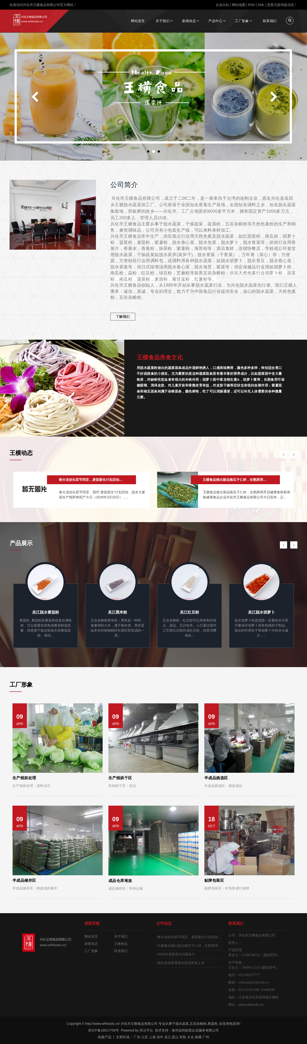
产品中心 (215, 21)
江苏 (144, 1037)
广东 (137, 1037)
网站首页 (138, 21)
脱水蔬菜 (182, 1024)
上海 (152, 1037)
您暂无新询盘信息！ (282, 5)
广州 (205, 1037)
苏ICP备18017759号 (103, 1030)
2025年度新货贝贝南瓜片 (175, 954)
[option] (81, 490)
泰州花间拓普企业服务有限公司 (195, 1030)
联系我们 (270, 21)
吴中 (160, 1037)
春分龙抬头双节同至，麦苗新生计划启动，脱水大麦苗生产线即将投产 (189, 937)
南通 (198, 1037)
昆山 (175, 1037)
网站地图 (238, 5)
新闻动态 (189, 21)
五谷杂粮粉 (198, 1024)
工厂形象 (242, 21)
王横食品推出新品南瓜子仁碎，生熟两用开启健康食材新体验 (189, 945)
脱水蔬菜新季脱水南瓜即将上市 (180, 963)
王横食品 (121, 944)
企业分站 (222, 5)
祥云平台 (146, 1030)
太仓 (190, 1037)
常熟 (182, 1037)
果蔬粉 (212, 1024)
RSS (251, 5)
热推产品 (104, 1037)
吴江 (167, 1037)
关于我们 (163, 21)
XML (261, 5)
